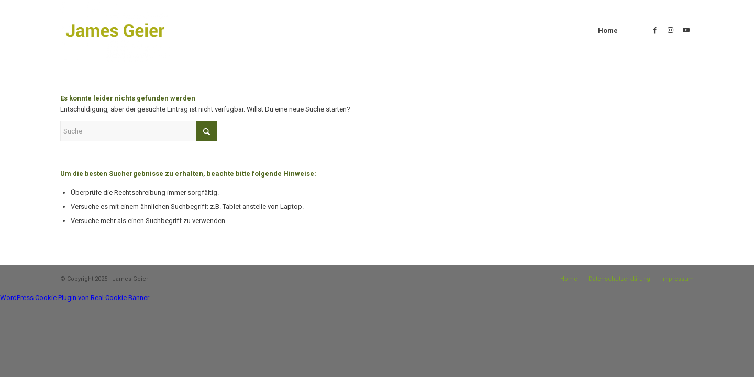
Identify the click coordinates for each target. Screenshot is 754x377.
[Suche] (138, 131)
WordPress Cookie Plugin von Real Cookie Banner (74, 298)
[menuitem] (608, 31)
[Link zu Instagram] (670, 30)
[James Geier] (115, 31)
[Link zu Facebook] (654, 30)
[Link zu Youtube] (686, 30)
